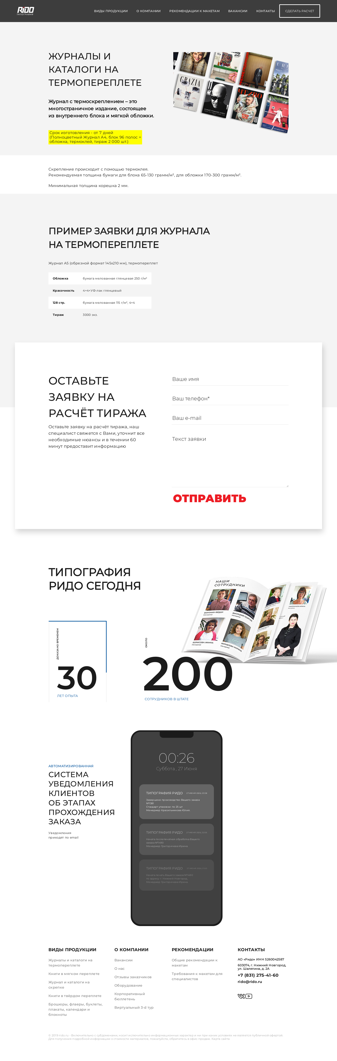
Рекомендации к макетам (194, 11)
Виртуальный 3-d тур (134, 1007)
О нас (119, 969)
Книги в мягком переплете (73, 974)
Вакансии (237, 11)
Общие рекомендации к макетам (195, 962)
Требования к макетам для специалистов (197, 976)
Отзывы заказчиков (133, 977)
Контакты (265, 11)
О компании (148, 11)
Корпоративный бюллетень (129, 996)
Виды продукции (111, 11)
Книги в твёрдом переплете (75, 996)
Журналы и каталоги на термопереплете (70, 962)
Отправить (210, 498)
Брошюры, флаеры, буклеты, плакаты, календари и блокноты (75, 1009)
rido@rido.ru (250, 982)
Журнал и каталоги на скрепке (69, 984)
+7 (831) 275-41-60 (258, 975)
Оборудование (128, 985)
